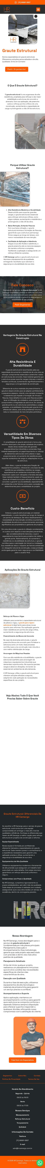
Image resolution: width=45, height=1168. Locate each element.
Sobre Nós (22, 1076)
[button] (38, 9)
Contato (37, 1076)
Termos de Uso (33, 1079)
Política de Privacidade (11, 1079)
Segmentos (7, 1076)
